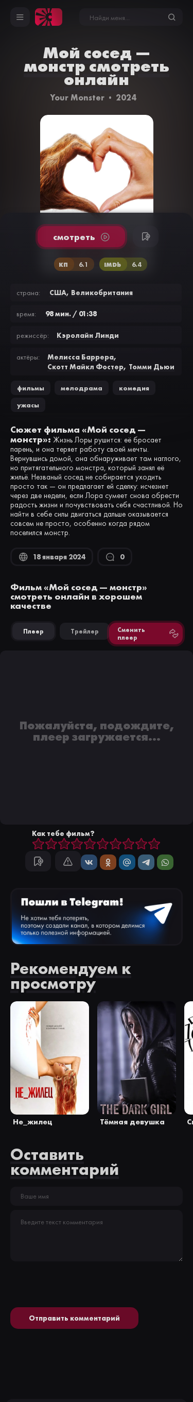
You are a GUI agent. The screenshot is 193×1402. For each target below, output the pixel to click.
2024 (126, 97)
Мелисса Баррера (80, 357)
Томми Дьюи (151, 366)
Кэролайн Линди (88, 335)
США (57, 292)
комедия (134, 388)
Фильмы (30, 388)
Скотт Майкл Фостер (85, 366)
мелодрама (81, 388)
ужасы (28, 405)
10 (154, 844)
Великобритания (102, 292)
